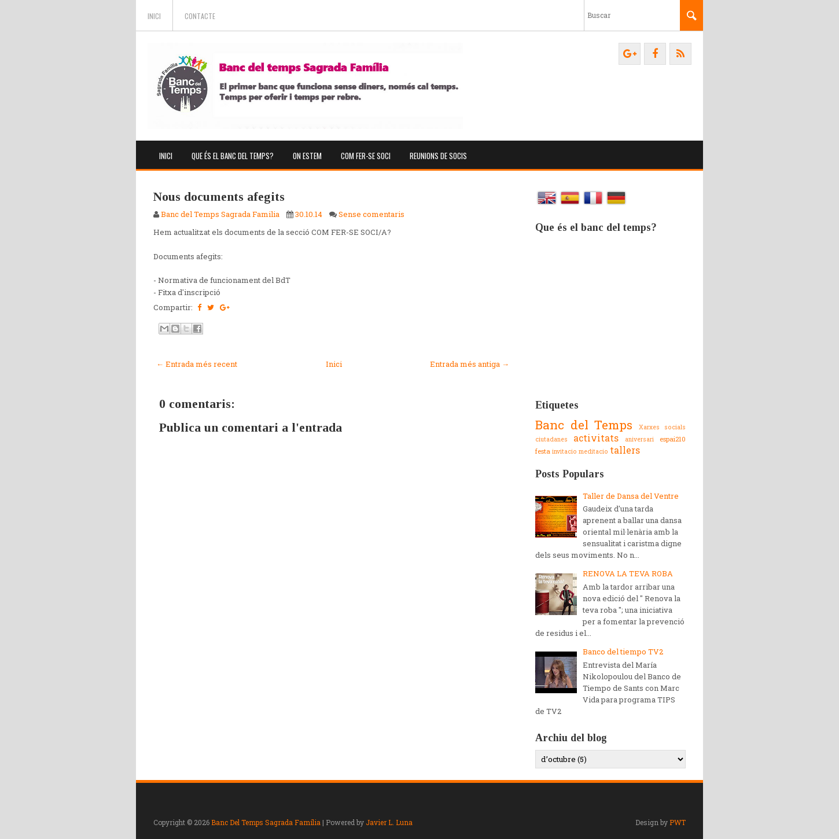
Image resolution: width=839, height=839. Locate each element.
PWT (677, 822)
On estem (307, 155)
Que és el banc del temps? (233, 155)
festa (542, 451)
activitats (596, 438)
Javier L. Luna (389, 822)
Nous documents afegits (219, 196)
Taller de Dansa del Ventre (631, 496)
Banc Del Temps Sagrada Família (266, 822)
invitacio (564, 451)
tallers (625, 450)
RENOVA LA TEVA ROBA (628, 573)
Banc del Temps (583, 425)
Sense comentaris (371, 214)
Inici (154, 16)
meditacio (593, 451)
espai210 (673, 439)
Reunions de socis (438, 155)
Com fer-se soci (366, 155)
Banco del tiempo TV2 (623, 651)
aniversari (639, 439)
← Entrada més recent (196, 364)
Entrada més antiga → (469, 364)
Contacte (200, 16)
